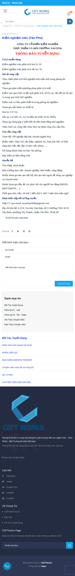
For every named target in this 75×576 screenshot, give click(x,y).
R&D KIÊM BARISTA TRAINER (17, 360)
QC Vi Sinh (7, 375)
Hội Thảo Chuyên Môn (14, 320)
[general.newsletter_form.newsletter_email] (37, 545)
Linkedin (10, 493)
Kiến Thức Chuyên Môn (14, 324)
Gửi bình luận (64, 284)
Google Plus (11, 487)
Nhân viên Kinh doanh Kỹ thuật (17, 345)
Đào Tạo (8, 517)
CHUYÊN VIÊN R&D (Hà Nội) (16, 382)
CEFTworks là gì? (12, 511)
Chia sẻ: (6, 231)
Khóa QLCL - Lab (12, 310)
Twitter (9, 481)
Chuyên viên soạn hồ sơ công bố (18, 367)
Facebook (10, 476)
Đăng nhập (17, 3)
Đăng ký (6, 3)
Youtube (10, 498)
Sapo (43, 566)
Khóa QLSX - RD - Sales (15, 315)
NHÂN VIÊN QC (10, 352)
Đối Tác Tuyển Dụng (13, 305)
